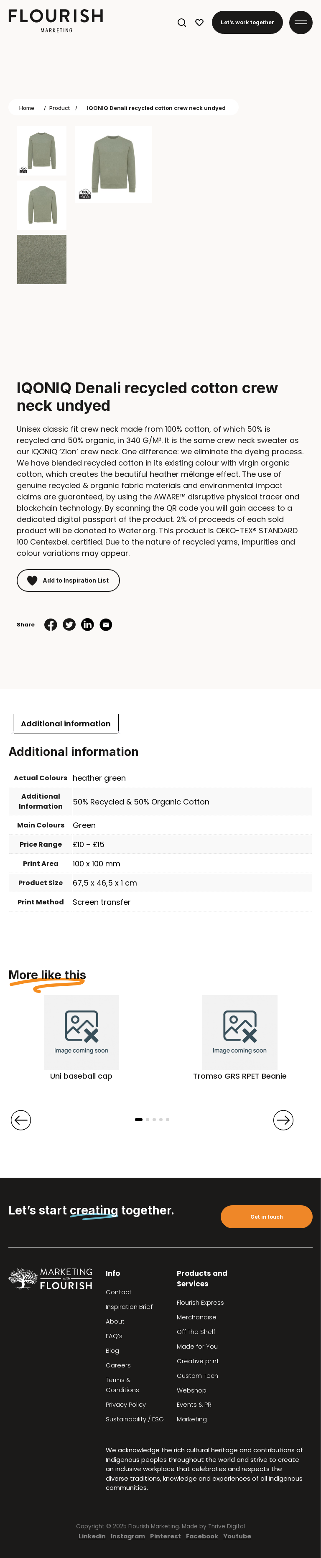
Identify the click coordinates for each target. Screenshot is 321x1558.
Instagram (128, 1536)
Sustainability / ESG (135, 1419)
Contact (119, 1292)
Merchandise (197, 1317)
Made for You (197, 1346)
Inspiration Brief (129, 1307)
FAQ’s (114, 1336)
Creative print (198, 1361)
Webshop (191, 1390)
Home (26, 107)
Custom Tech (197, 1376)
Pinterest (165, 1536)
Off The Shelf (196, 1332)
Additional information (66, 723)
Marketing (192, 1419)
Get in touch (266, 1217)
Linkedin (92, 1536)
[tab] (66, 723)
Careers (118, 1365)
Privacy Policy (126, 1404)
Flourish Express (200, 1302)
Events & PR (194, 1404)
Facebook (202, 1536)
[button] (139, 1119)
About (115, 1321)
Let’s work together (247, 22)
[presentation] (20, 1120)
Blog (112, 1351)
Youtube (237, 1536)
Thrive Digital (226, 1526)
